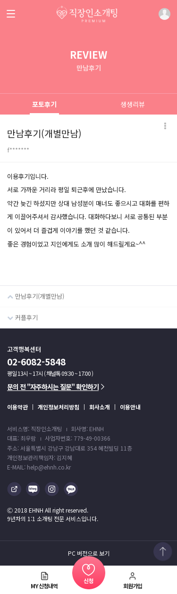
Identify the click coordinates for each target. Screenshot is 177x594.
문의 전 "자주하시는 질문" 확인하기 (55, 386)
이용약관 (17, 407)
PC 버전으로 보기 (89, 553)
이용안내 (130, 407)
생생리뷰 (132, 104)
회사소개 (99, 407)
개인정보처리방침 (58, 407)
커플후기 (19, 314)
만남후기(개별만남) (32, 293)
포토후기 (44, 104)
